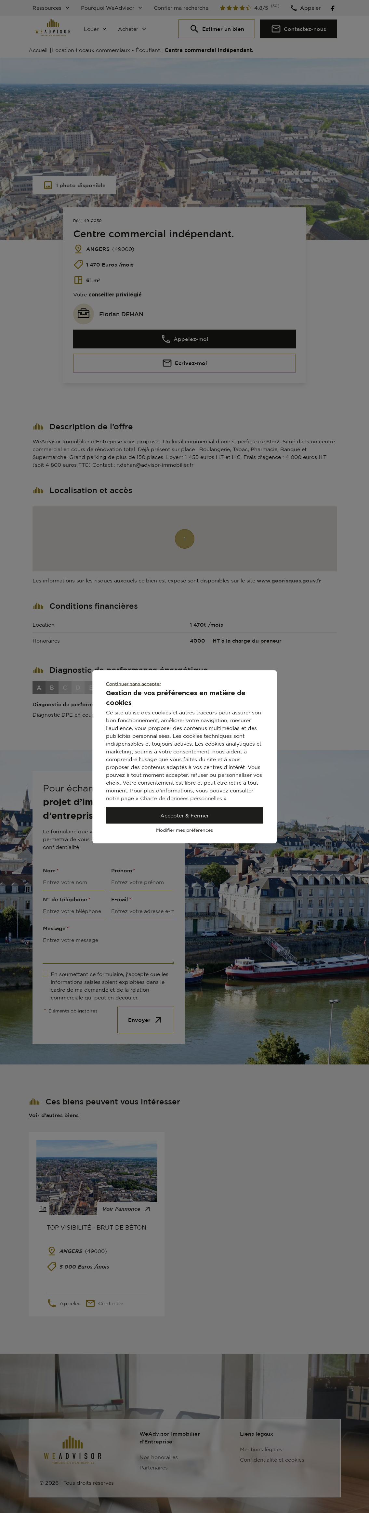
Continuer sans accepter (133, 683)
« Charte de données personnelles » (181, 798)
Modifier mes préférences (184, 829)
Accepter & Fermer (184, 815)
